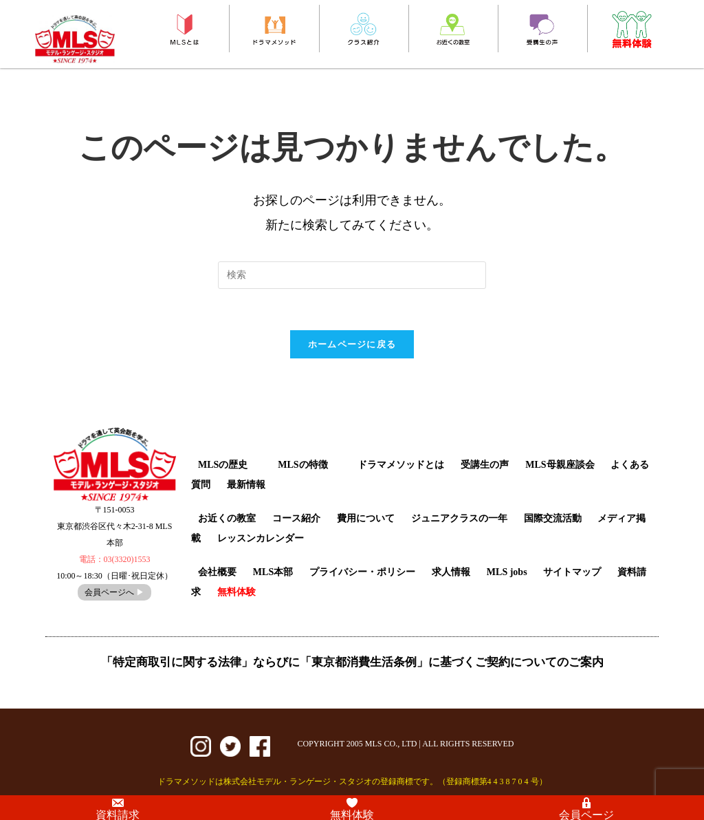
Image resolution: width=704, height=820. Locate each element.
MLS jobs (507, 572)
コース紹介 (296, 518)
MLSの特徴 (302, 465)
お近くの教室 (227, 518)
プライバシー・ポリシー (362, 572)
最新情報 (246, 484)
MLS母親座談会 (559, 465)
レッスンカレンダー (260, 538)
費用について (366, 518)
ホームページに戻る (352, 344)
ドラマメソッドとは (401, 465)
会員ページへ (114, 592)
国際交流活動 (553, 518)
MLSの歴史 (223, 465)
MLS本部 (273, 572)
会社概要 (217, 572)
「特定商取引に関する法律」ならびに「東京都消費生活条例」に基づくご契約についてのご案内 (352, 662)
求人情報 (451, 572)
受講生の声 (485, 465)
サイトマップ (572, 572)
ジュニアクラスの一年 (459, 518)
